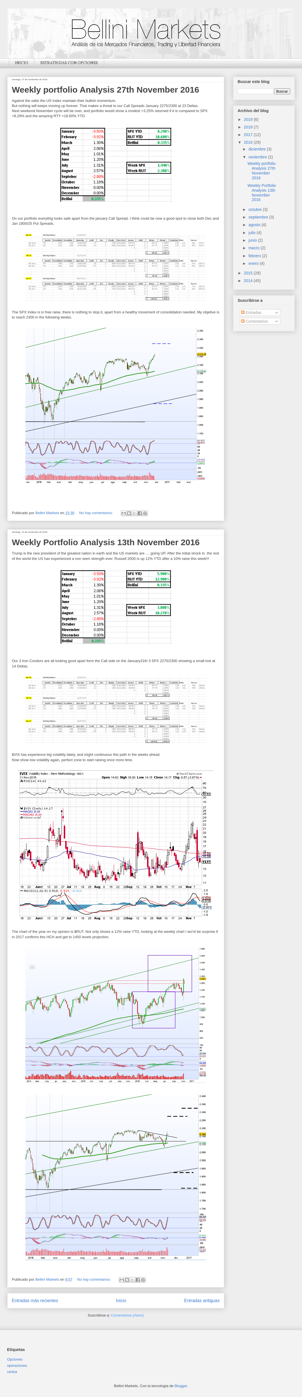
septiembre (258, 217)
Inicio (121, 1300)
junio (253, 240)
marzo (254, 248)
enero (254, 263)
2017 (249, 134)
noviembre (258, 157)
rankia (12, 1372)
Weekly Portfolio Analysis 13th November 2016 (106, 542)
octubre (255, 209)
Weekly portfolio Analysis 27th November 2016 (105, 89)
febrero (255, 256)
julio (252, 232)
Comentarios (254, 321)
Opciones (15, 1359)
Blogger (180, 1386)
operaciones (17, 1365)
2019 (249, 119)
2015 (249, 273)
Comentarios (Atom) (127, 1315)
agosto (254, 224)
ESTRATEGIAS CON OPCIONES (69, 63)
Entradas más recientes (35, 1300)
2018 (249, 127)
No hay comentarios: (96, 513)
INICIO (21, 63)
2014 (249, 280)
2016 (249, 142)
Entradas (251, 312)
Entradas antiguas (202, 1300)
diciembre (257, 149)
